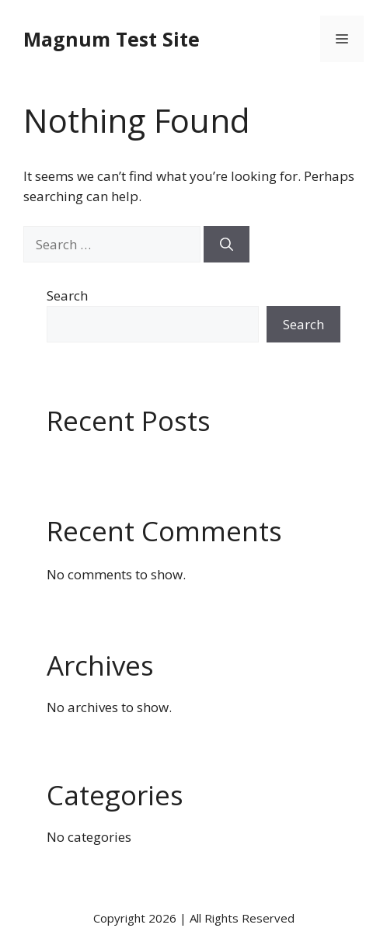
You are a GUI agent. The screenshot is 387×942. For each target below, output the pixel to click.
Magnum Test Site (111, 39)
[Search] (226, 244)
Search (67, 295)
